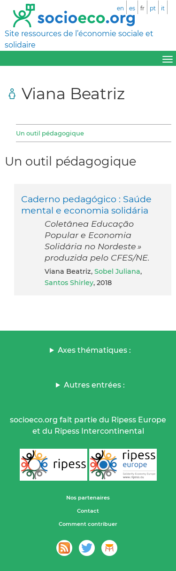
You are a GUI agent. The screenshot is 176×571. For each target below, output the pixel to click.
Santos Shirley (69, 282)
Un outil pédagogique (50, 133)
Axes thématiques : (94, 350)
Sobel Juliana (117, 271)
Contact (88, 511)
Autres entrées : (94, 385)
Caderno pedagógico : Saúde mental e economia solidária (86, 204)
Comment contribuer (88, 524)
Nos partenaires (88, 497)
